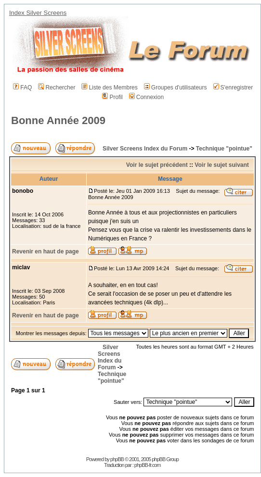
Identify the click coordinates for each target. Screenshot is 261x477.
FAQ (22, 87)
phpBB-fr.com (147, 465)
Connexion (146, 97)
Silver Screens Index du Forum (145, 148)
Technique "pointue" (224, 148)
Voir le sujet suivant (221, 165)
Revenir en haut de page (45, 251)
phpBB (117, 459)
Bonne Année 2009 (58, 120)
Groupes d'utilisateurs (175, 87)
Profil (112, 97)
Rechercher (56, 87)
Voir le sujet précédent (157, 165)
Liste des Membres (109, 87)
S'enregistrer (233, 87)
